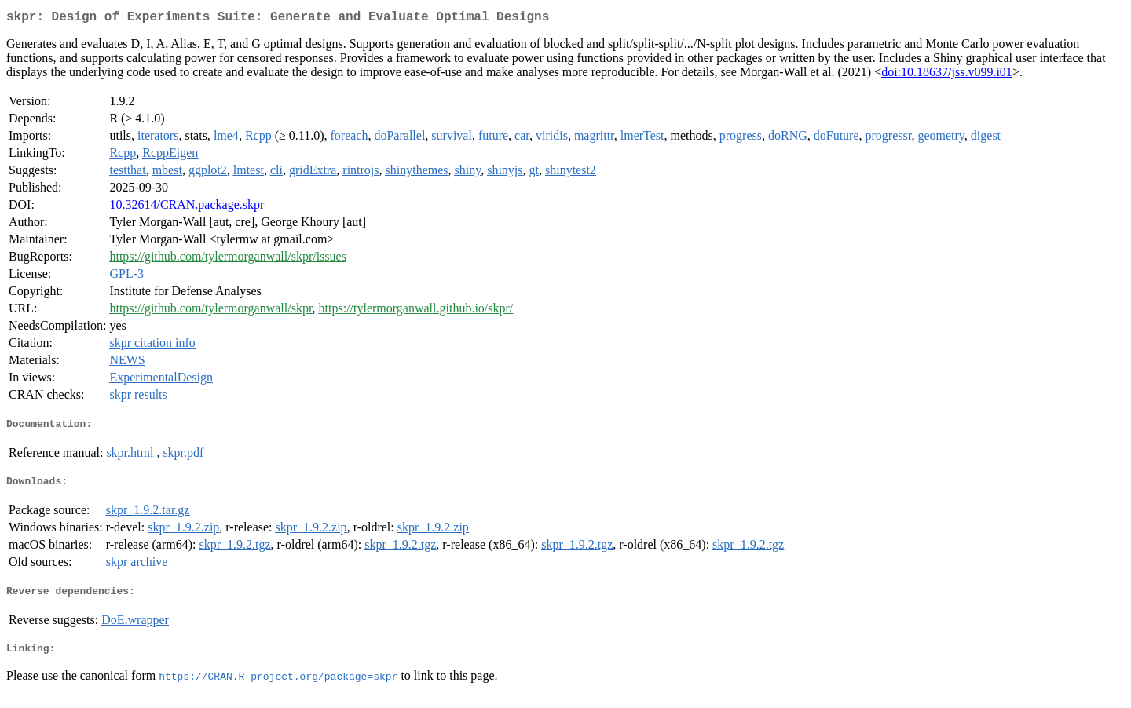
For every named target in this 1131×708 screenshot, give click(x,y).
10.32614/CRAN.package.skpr (186, 207)
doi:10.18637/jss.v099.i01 (946, 75)
